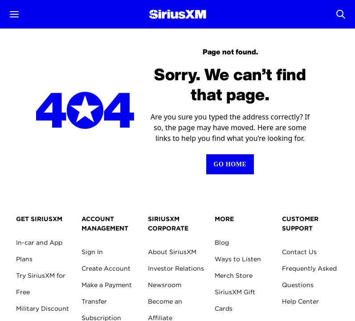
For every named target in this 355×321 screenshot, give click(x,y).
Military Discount (42, 308)
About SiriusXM (172, 251)
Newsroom (164, 284)
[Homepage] (177, 14)
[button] (14, 14)
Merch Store (234, 275)
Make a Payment (107, 284)
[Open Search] (340, 14)
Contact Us (299, 251)
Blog (222, 242)
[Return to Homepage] (229, 164)
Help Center (300, 301)
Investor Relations (176, 268)
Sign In (92, 251)
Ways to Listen (238, 259)
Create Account (106, 268)
